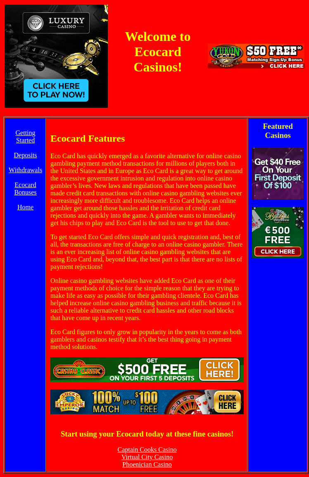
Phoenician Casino (147, 464)
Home (25, 207)
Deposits (25, 155)
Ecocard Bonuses (25, 188)
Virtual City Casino (147, 456)
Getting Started (26, 136)
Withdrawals (25, 169)
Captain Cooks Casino (147, 449)
